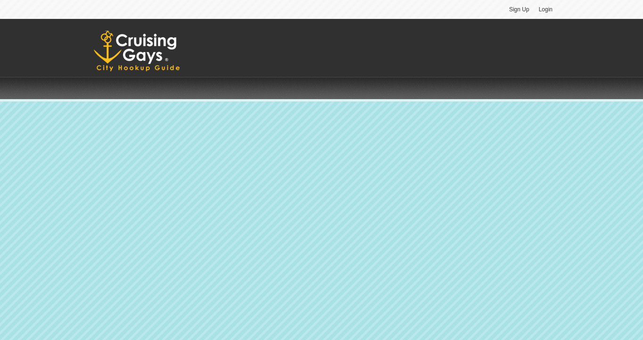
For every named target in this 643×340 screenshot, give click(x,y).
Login (545, 9)
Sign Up (519, 9)
